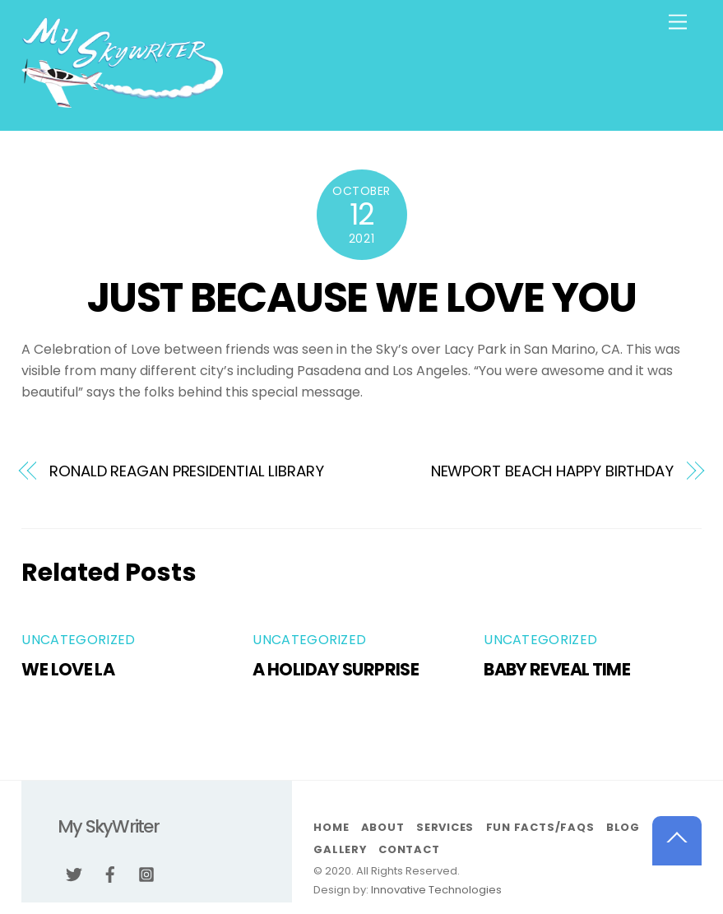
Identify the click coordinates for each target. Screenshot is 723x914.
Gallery (339, 849)
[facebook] (110, 873)
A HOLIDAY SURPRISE (336, 669)
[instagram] (146, 873)
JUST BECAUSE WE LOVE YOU (361, 297)
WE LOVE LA (67, 669)
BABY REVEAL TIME (557, 669)
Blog (623, 827)
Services (445, 827)
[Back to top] (677, 840)
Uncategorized (78, 639)
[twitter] (74, 873)
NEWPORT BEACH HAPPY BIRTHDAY (552, 471)
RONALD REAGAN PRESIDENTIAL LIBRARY (186, 471)
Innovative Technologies (436, 890)
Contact (408, 849)
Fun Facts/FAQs (540, 827)
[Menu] (677, 23)
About (383, 827)
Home (331, 827)
